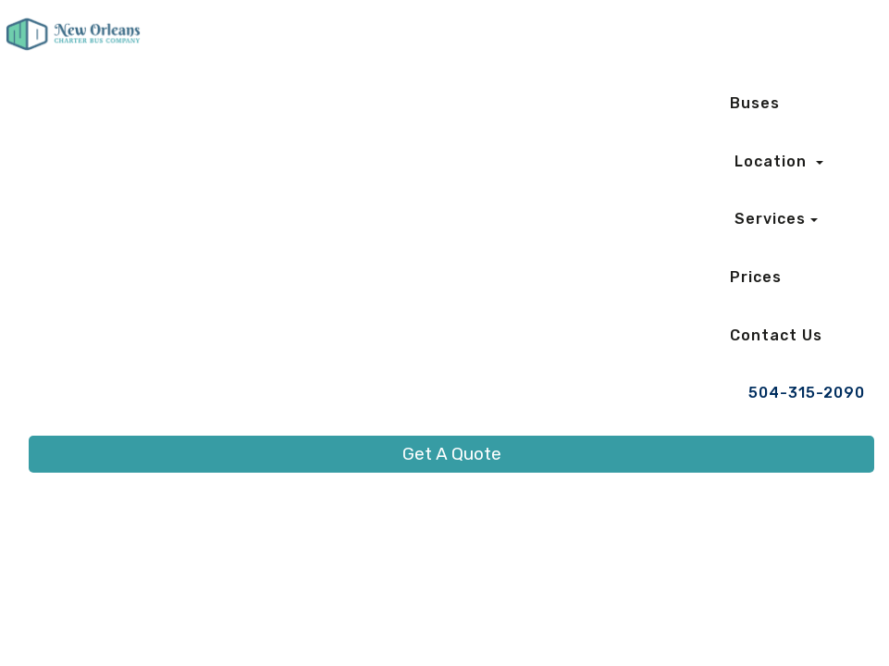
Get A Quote (451, 453)
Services (770, 219)
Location (773, 161)
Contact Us (776, 335)
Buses (755, 103)
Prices (756, 277)
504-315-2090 (806, 392)
